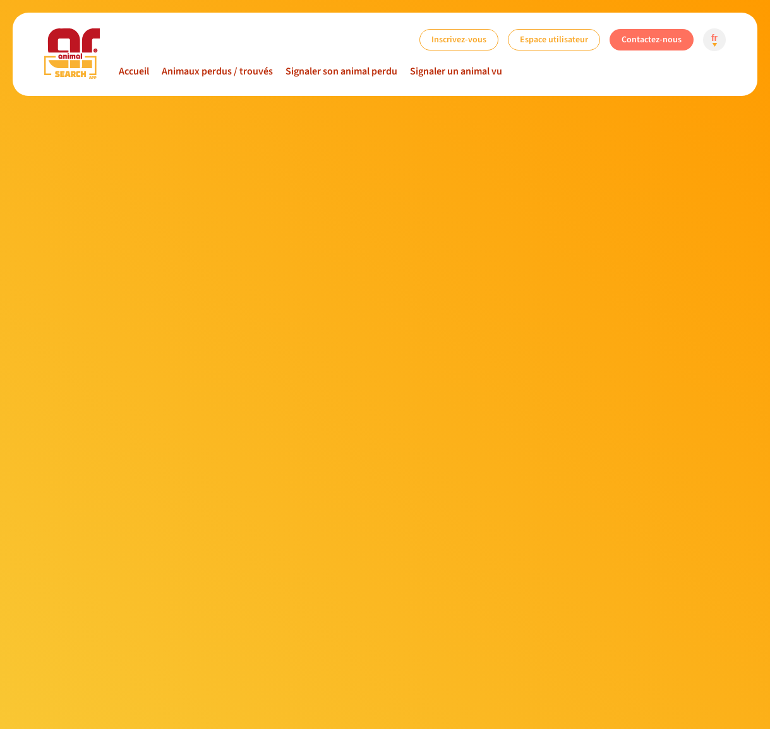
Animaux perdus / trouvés (217, 71)
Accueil (134, 71)
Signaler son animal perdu (341, 71)
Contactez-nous (652, 39)
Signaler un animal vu (456, 71)
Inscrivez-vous (458, 39)
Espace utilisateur (554, 39)
